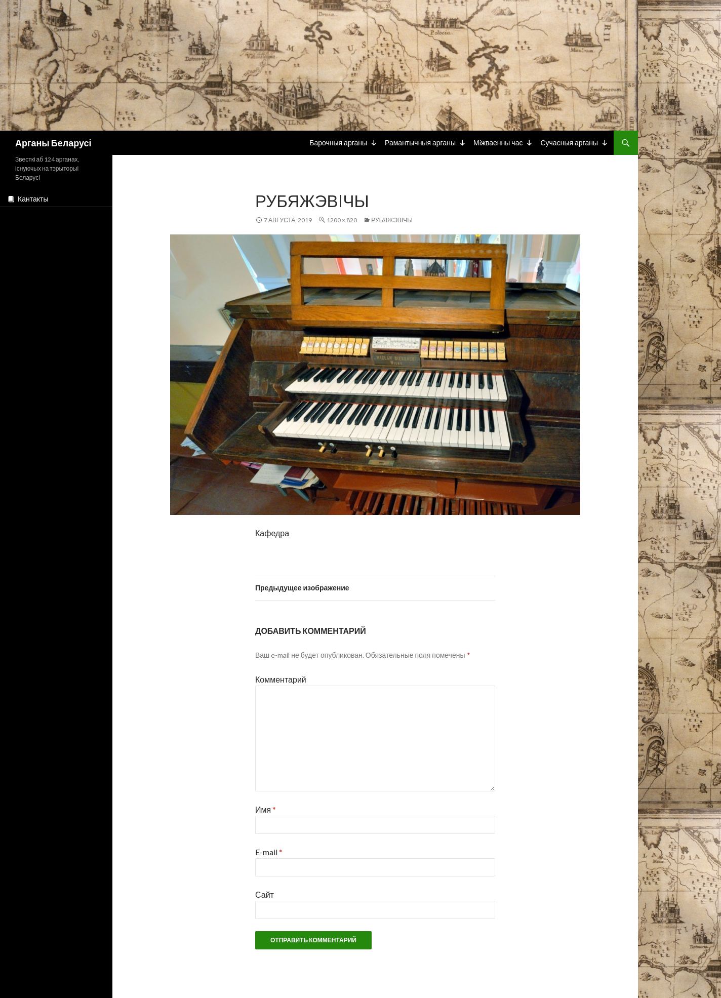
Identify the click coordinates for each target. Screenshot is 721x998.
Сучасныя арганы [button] (569, 142)
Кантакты (33, 198)
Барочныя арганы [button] (338, 142)
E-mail (269, 852)
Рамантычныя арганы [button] (420, 142)
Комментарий (280, 679)
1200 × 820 (342, 220)
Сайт (264, 894)
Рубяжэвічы (391, 220)
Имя (265, 809)
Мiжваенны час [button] (498, 142)
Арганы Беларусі (53, 142)
